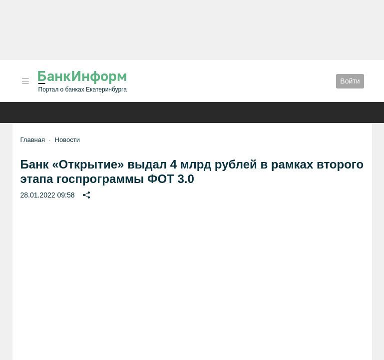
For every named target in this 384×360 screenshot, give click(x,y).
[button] (25, 81)
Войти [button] (350, 81)
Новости (67, 140)
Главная (32, 140)
